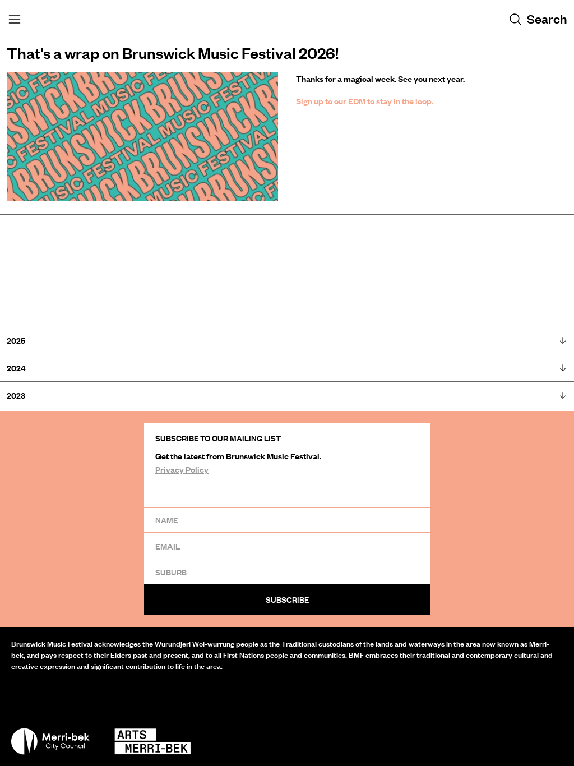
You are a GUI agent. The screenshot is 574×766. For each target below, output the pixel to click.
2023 (287, 395)
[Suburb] (287, 572)
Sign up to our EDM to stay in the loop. (364, 101)
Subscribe (287, 599)
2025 (287, 340)
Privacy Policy (182, 469)
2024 (287, 368)
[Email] (287, 546)
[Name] (287, 519)
